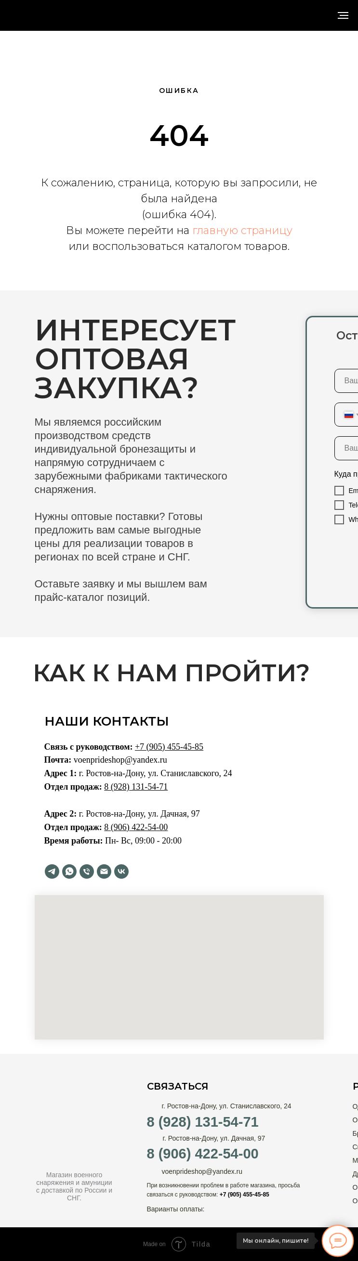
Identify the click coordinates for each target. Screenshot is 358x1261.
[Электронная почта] (104, 871)
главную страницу (242, 230)
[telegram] (52, 871)
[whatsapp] (69, 871)
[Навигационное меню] (343, 15)
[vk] (121, 871)
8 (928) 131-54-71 (203, 1122)
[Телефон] (87, 871)
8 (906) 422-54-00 (203, 1153)
